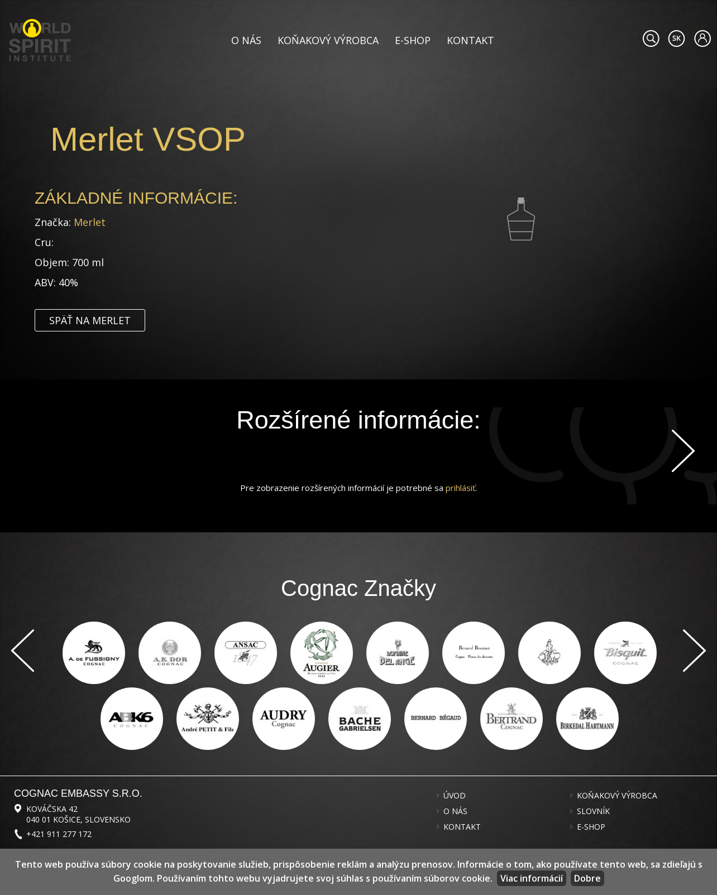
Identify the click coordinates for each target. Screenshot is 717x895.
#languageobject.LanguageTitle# (676, 38)
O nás (246, 40)
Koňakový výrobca (328, 40)
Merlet (90, 222)
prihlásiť (460, 487)
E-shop (413, 40)
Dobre (587, 878)
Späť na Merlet (90, 320)
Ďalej (683, 451)
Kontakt (470, 40)
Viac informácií (531, 878)
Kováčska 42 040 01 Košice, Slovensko (78, 814)
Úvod (454, 795)
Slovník (593, 811)
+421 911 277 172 (59, 834)
